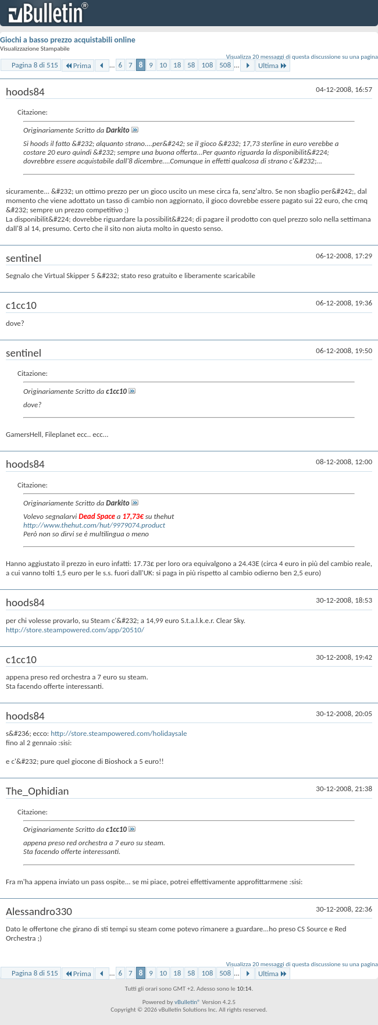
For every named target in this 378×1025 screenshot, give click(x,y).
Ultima (272, 65)
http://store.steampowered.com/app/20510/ (75, 629)
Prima (78, 65)
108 (207, 64)
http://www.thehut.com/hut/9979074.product (94, 525)
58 (191, 64)
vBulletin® (187, 1002)
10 (163, 64)
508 (225, 64)
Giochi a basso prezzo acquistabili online (67, 40)
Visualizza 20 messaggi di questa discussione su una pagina (302, 56)
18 (177, 64)
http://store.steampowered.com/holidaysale (119, 733)
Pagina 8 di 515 (35, 64)
